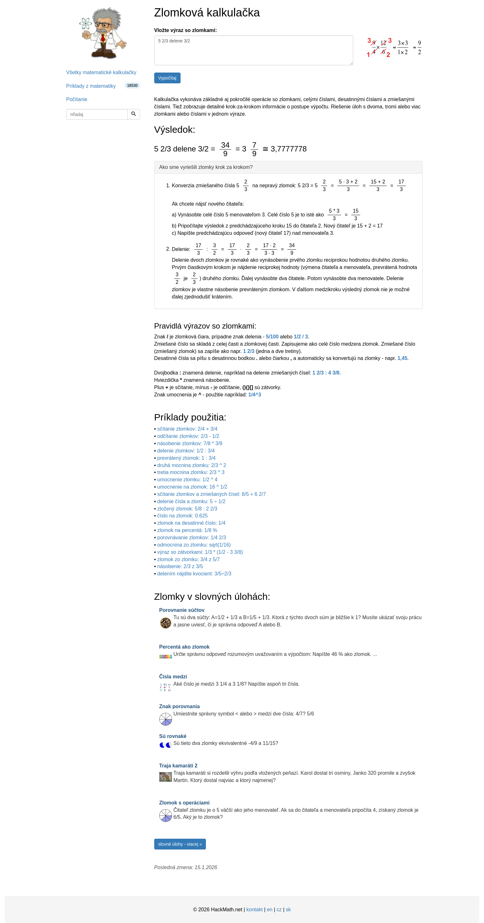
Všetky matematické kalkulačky (101, 72)
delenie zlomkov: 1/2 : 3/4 (186, 450)
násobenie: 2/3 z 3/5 (180, 566)
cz (279, 909)
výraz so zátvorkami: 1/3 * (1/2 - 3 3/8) (200, 552)
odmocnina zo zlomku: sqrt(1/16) (194, 545)
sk (288, 909)
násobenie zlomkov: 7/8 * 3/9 (189, 443)
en (269, 909)
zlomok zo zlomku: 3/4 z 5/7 (188, 559)
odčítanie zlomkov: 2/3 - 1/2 (188, 436)
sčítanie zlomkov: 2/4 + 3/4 (187, 429)
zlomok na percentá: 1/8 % (187, 530)
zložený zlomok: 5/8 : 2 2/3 (187, 508)
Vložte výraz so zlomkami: (185, 30)
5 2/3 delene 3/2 (253, 50)
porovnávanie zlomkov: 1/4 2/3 (191, 537)
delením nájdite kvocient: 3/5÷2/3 (194, 573)
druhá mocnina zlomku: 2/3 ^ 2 (191, 465)
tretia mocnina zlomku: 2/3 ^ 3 (191, 472)
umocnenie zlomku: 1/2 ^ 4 (187, 479)
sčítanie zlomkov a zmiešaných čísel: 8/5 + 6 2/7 (211, 494)
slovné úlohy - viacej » (180, 844)
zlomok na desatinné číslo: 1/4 (191, 523)
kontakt (254, 909)
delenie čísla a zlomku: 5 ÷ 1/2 (191, 501)
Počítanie (76, 99)
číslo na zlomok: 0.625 (182, 515)
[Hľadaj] (133, 114)
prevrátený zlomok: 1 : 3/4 (186, 458)
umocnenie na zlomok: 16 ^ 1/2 (192, 487)
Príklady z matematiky (103, 86)
